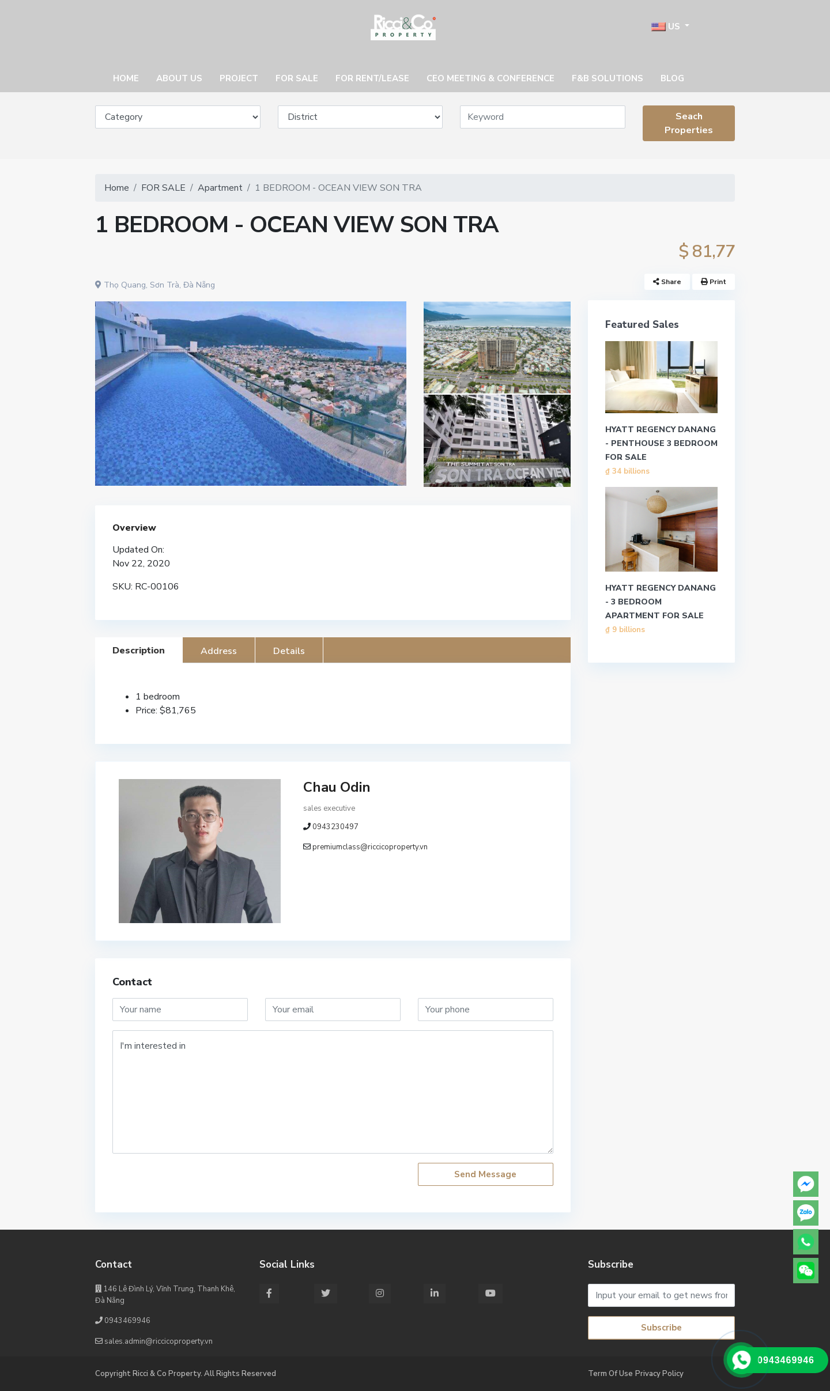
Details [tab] (289, 651)
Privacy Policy (659, 1374)
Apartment (220, 188)
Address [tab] (219, 651)
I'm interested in (332, 1092)
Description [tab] (138, 650)
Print (713, 281)
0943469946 (122, 1321)
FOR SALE (163, 188)
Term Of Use (610, 1374)
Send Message (485, 1174)
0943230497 (335, 827)
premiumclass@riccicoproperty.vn (370, 847)
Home (116, 188)
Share (667, 281)
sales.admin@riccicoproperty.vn (154, 1341)
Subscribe (661, 1327)
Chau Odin (337, 787)
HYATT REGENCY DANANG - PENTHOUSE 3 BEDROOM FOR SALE (661, 443)
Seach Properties (689, 123)
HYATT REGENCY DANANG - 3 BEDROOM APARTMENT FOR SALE (660, 602)
